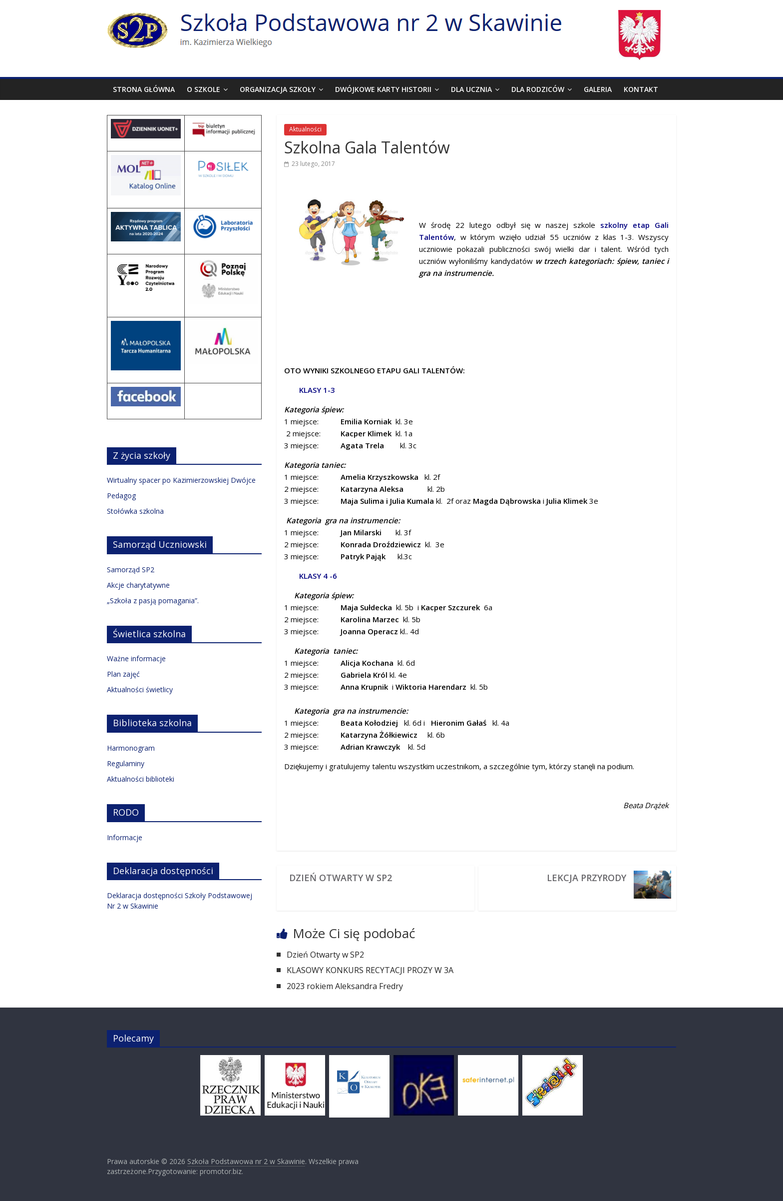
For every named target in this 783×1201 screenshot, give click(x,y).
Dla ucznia (471, 89)
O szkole (203, 89)
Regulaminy (125, 763)
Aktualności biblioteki (140, 779)
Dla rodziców (537, 89)
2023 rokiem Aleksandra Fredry (345, 986)
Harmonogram (131, 748)
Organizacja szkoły (278, 89)
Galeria (598, 89)
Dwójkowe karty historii (383, 89)
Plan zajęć (123, 674)
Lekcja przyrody (586, 878)
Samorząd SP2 (130, 569)
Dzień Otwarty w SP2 (340, 878)
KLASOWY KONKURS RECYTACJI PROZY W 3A (371, 970)
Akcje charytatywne (138, 585)
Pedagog (121, 495)
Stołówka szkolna (135, 511)
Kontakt (641, 89)
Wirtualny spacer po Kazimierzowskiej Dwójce (181, 480)
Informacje (124, 837)
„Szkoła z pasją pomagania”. (153, 600)
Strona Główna (144, 89)
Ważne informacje (136, 658)
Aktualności (305, 129)
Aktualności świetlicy (140, 689)
